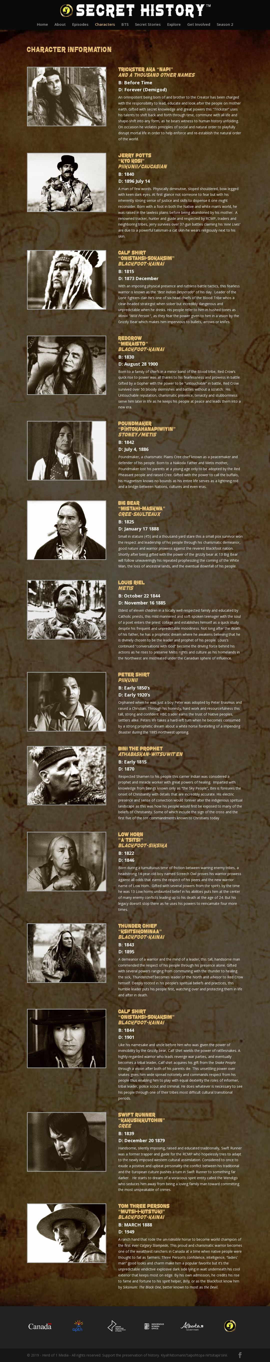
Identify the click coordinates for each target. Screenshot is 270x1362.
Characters (105, 25)
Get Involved (198, 25)
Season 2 (225, 25)
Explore (174, 25)
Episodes (80, 25)
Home (42, 25)
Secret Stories (148, 25)
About (60, 25)
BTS (125, 25)
